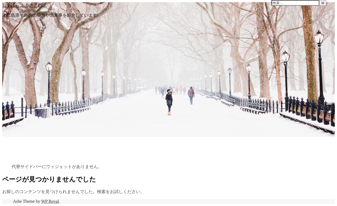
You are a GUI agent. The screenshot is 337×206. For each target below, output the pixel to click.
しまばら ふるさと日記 (24, 5)
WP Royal (50, 201)
